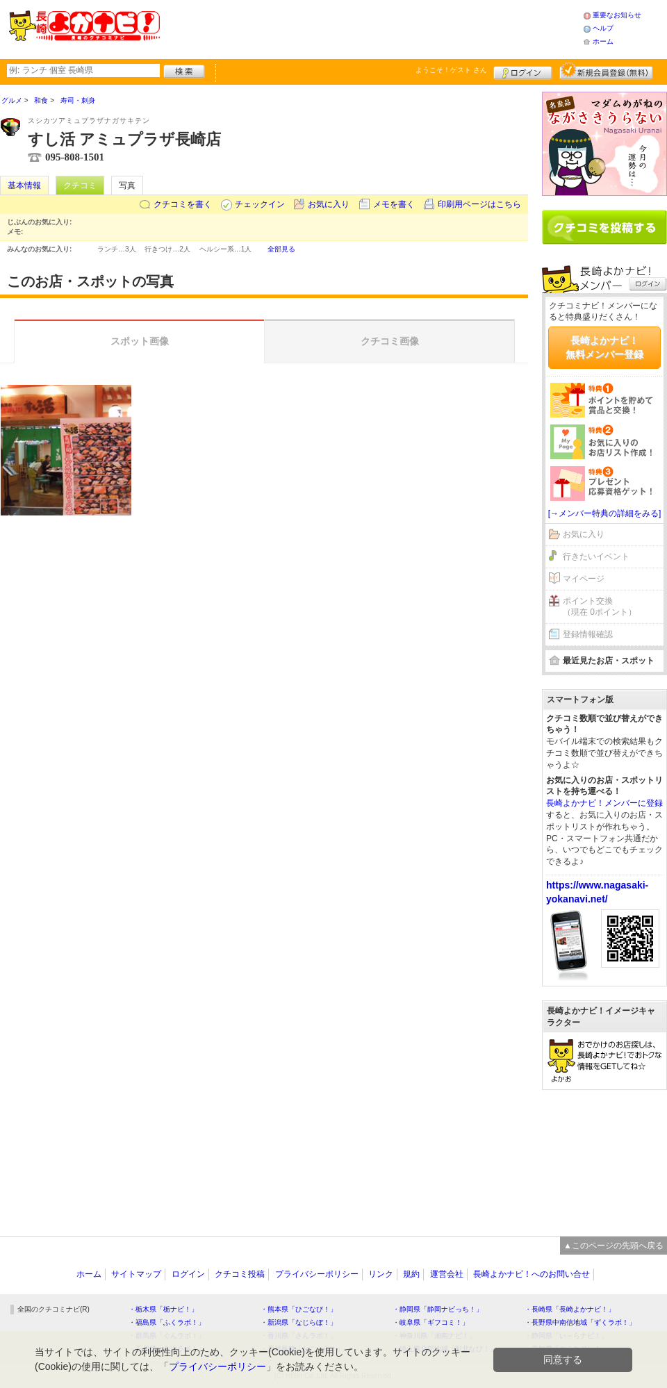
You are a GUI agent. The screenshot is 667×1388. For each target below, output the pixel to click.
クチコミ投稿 (240, 1274)
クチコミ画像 (390, 341)
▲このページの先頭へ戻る (613, 1245)
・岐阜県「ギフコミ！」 (431, 1322)
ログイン (522, 71)
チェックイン (260, 204)
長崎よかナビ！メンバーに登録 (604, 803)
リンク (380, 1274)
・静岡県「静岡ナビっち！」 (438, 1309)
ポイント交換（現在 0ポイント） (599, 607)
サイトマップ (136, 1274)
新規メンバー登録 (606, 71)
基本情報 (24, 185)
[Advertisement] (604, 1156)
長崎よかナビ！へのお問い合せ (531, 1274)
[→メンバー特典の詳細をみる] (604, 513)
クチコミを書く (183, 204)
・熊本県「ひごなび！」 (299, 1309)
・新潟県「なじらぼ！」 (299, 1322)
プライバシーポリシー (317, 1274)
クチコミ (80, 185)
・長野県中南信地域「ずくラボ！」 (580, 1322)
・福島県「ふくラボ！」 (167, 1322)
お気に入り (328, 204)
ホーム (603, 41)
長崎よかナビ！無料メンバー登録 (604, 347)
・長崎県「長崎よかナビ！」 (570, 1309)
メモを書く (394, 204)
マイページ (583, 579)
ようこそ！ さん (451, 70)
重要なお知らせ (617, 15)
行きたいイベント (596, 556)
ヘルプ (603, 28)
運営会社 (446, 1274)
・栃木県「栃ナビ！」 (163, 1309)
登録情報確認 (588, 634)
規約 (411, 1274)
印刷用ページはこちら (479, 204)
